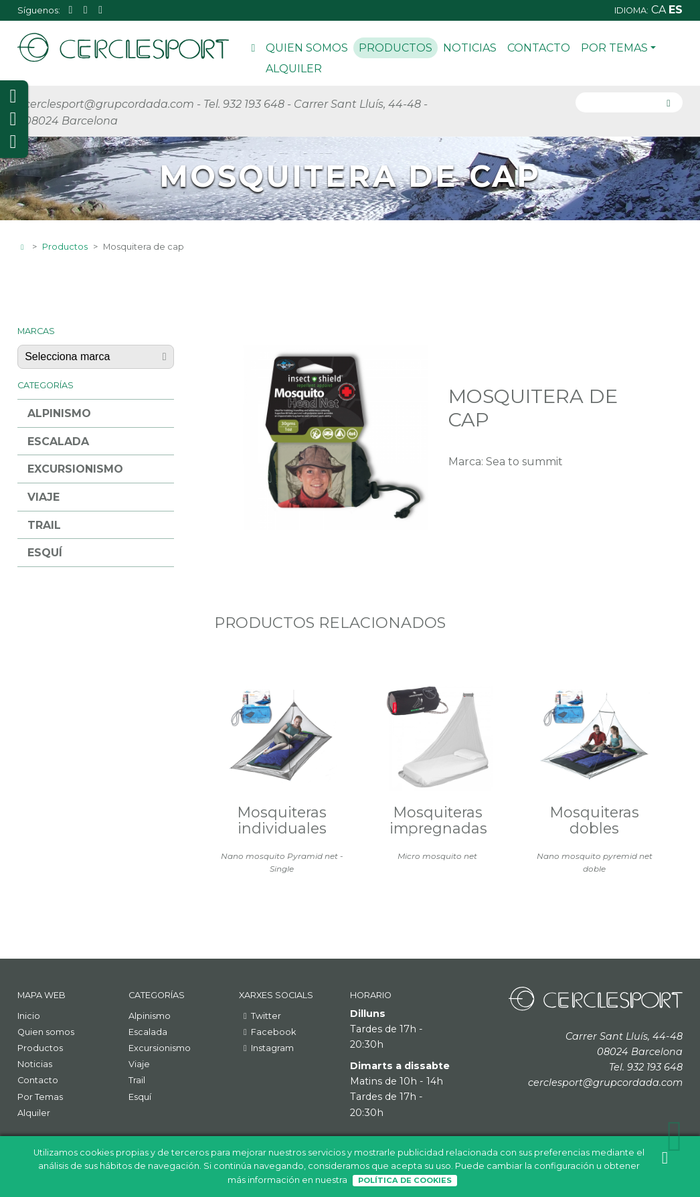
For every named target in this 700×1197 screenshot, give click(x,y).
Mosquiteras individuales (282, 820)
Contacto (538, 48)
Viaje (43, 497)
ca (660, 9)
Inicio (253, 49)
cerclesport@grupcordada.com (109, 104)
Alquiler (294, 68)
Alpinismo (59, 413)
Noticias (470, 48)
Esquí (44, 552)
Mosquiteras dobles (594, 820)
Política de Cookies (405, 1180)
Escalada (58, 441)
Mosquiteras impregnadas (438, 820)
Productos (395, 48)
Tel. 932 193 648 (243, 104)
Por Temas (618, 48)
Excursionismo (75, 469)
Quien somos (307, 48)
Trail (44, 525)
